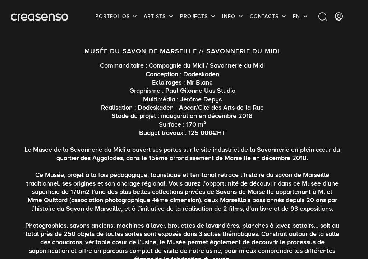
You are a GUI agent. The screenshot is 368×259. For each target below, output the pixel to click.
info (228, 16)
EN (296, 16)
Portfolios (112, 16)
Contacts (264, 16)
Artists (154, 16)
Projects (194, 16)
